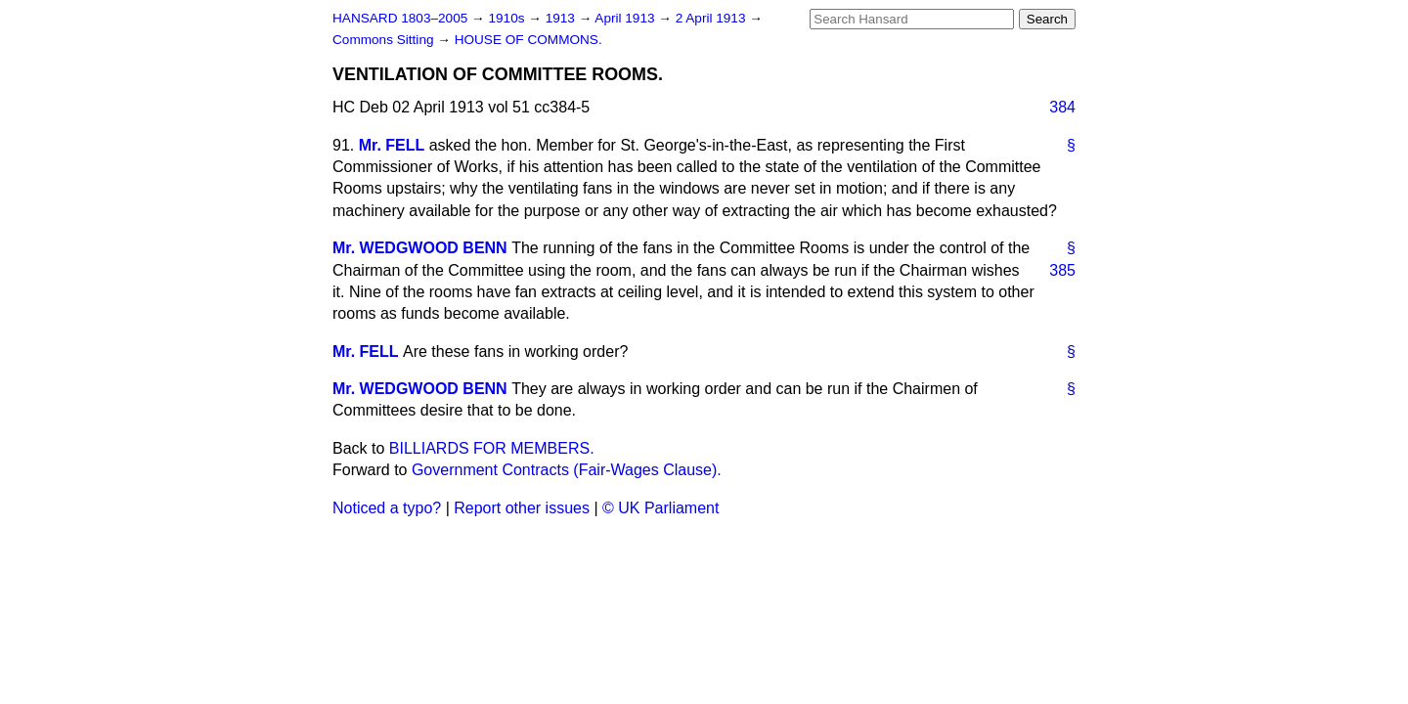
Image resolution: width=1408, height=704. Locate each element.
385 (1062, 270)
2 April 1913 (713, 18)
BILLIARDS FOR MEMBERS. (491, 448)
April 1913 (626, 18)
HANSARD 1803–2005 (399, 18)
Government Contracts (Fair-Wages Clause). (567, 470)
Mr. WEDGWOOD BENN (419, 248)
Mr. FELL (392, 145)
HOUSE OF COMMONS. (528, 39)
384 (1062, 107)
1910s (508, 18)
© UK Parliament (660, 508)
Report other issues (522, 508)
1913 (562, 18)
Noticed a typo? (386, 508)
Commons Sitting (384, 39)
